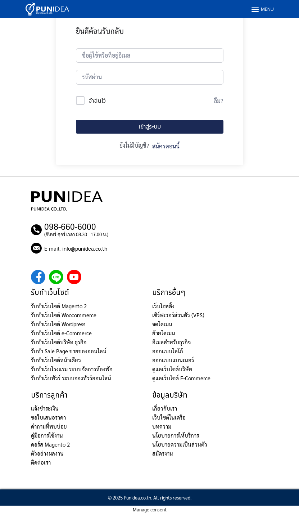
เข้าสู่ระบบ (150, 126)
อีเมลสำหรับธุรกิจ (171, 342)
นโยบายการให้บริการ (175, 435)
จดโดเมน (162, 324)
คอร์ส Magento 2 (50, 444)
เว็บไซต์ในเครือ (169, 417)
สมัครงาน (162, 453)
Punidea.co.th (137, 497)
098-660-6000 (70, 226)
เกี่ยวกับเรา (164, 408)
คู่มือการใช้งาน (47, 435)
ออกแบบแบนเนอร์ (173, 360)
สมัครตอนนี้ (166, 146)
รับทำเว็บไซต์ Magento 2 (59, 306)
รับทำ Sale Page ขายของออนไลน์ (69, 351)
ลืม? (218, 100)
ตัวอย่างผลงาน (47, 453)
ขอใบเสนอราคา (48, 417)
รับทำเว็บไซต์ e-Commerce (61, 333)
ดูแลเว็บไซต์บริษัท (172, 369)
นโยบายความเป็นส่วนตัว (179, 444)
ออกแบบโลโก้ (167, 351)
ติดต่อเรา (41, 462)
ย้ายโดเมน (163, 333)
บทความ (161, 426)
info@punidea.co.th (84, 248)
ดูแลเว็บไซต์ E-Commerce (181, 378)
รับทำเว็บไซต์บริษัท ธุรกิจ (58, 342)
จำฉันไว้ (97, 101)
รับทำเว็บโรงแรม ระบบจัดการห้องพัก (72, 369)
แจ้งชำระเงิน (45, 408)
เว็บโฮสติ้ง (163, 306)
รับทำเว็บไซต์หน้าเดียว (56, 360)
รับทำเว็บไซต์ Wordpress (58, 324)
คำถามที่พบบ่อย (49, 426)
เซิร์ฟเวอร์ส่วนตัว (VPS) (178, 315)
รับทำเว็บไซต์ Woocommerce (63, 315)
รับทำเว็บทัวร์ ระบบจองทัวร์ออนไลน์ (71, 378)
